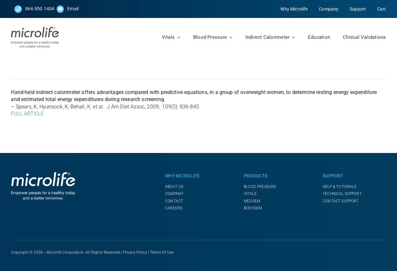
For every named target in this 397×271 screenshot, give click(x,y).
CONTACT (174, 201)
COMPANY (174, 193)
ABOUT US (174, 186)
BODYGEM (253, 208)
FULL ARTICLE (27, 114)
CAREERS (173, 208)
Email (73, 8)
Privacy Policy (135, 252)
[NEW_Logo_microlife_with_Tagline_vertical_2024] (35, 29)
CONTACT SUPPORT (341, 201)
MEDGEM (252, 201)
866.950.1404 (39, 8)
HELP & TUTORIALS (340, 186)
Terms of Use (161, 252)
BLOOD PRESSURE (260, 186)
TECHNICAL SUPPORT (342, 193)
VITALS (250, 193)
